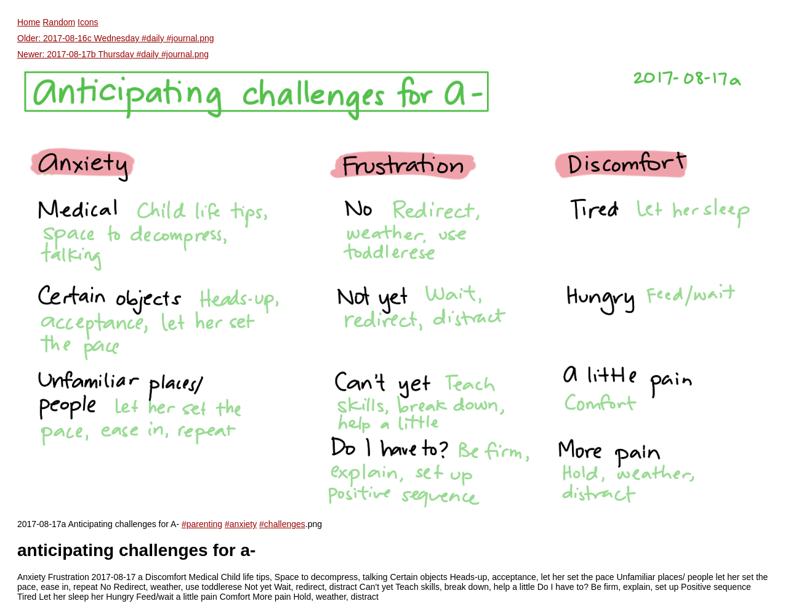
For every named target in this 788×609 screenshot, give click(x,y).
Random (58, 22)
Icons (88, 22)
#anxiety (241, 524)
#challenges (282, 524)
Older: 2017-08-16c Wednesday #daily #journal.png (115, 38)
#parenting (202, 524)
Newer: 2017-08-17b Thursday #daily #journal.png (113, 54)
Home (28, 22)
